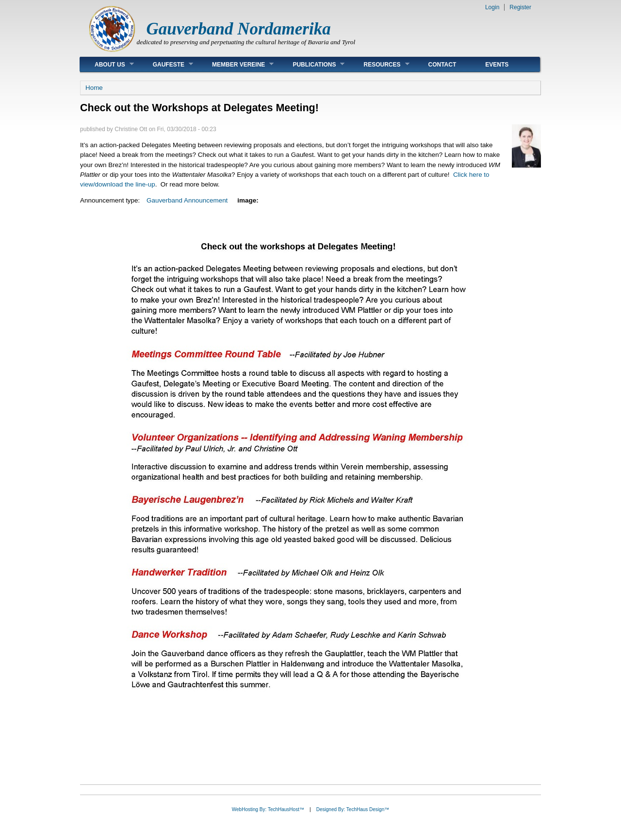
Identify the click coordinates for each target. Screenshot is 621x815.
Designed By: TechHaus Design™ (352, 809)
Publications (311, 64)
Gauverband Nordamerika (239, 28)
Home (94, 87)
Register (520, 7)
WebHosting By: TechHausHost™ (268, 809)
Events (496, 64)
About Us (107, 64)
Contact (442, 64)
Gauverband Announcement (187, 200)
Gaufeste (165, 64)
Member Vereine (235, 64)
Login (492, 7)
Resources (379, 64)
